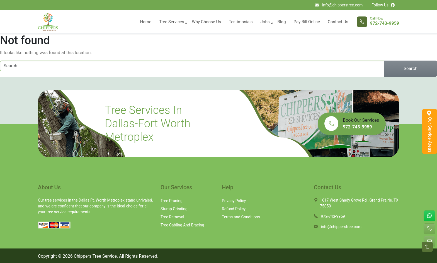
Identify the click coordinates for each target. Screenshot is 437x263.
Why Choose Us (206, 21)
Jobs (265, 21)
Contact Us (338, 21)
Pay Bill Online (307, 21)
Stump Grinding (174, 209)
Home (145, 21)
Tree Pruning (172, 201)
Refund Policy (234, 209)
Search (410, 68)
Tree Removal (172, 217)
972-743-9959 (384, 23)
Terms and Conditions (241, 217)
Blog (282, 21)
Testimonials (241, 21)
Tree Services (171, 21)
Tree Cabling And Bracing (182, 225)
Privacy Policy (234, 201)
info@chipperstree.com (342, 5)
